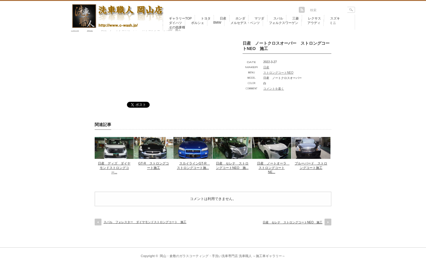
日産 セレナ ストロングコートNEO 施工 (292, 222)
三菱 (295, 18)
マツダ (259, 18)
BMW (217, 22)
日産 (223, 18)
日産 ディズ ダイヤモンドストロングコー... (114, 168)
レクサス (314, 18)
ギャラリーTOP (180, 18)
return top (350, 243)
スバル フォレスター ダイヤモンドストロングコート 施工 (145, 222)
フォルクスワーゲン (283, 23)
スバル (278, 18)
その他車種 (177, 27)
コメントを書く (273, 88)
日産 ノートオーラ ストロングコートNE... (273, 168)
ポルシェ (197, 23)
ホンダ (240, 18)
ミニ (333, 23)
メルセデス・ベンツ (245, 23)
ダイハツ (175, 23)
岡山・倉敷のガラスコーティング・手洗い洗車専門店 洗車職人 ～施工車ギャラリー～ (222, 256)
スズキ (335, 18)
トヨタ (206, 18)
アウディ (313, 23)
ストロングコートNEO (278, 72)
